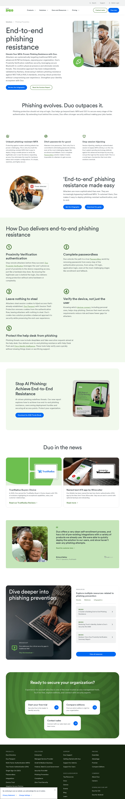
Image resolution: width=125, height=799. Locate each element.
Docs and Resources (60, 10)
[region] (28, 793)
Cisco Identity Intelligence (25, 346)
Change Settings (24, 795)
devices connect (84, 307)
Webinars (87, 600)
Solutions (43, 10)
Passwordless (49, 155)
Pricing (75, 10)
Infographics (98, 600)
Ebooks (78, 600)
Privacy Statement (9, 795)
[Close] (55, 790)
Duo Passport (29, 306)
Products (31, 10)
